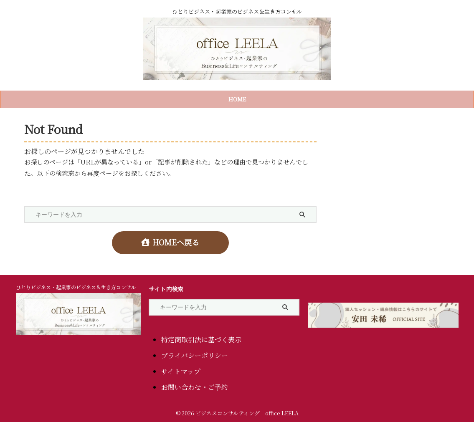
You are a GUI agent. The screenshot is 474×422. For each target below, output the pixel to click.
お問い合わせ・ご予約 (194, 384)
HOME (237, 99)
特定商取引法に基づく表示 (201, 336)
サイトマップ (180, 368)
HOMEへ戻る (170, 241)
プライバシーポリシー (194, 352)
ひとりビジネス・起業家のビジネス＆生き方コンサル (76, 284)
